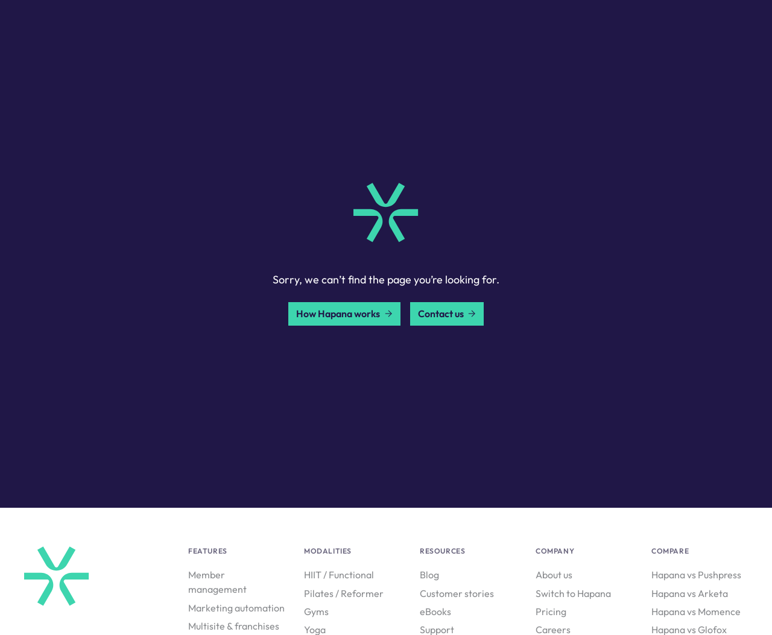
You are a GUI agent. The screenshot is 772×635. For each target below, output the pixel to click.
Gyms (316, 611)
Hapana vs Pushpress (696, 575)
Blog (429, 575)
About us (554, 575)
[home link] (386, 212)
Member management (217, 582)
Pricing (551, 611)
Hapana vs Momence (696, 611)
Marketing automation (236, 608)
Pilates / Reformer (344, 593)
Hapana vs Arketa (689, 593)
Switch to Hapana (573, 593)
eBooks (435, 611)
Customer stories (457, 593)
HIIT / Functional (339, 575)
